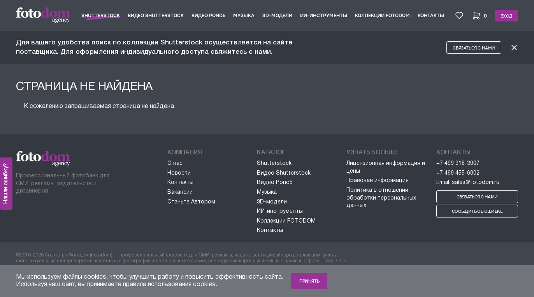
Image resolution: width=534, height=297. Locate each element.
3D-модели (277, 15)
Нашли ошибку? (6, 183)
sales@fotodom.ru (475, 182)
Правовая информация (377, 180)
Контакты (431, 15)
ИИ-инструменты (323, 15)
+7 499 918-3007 (458, 163)
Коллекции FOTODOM (382, 15)
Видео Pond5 (208, 15)
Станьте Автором (191, 202)
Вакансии (180, 192)
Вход (506, 16)
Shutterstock (100, 15)
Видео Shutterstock (156, 15)
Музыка (244, 15)
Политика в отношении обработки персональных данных (381, 198)
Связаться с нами (474, 48)
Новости (179, 173)
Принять (309, 281)
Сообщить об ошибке (477, 211)
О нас (175, 163)
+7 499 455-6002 (458, 173)
